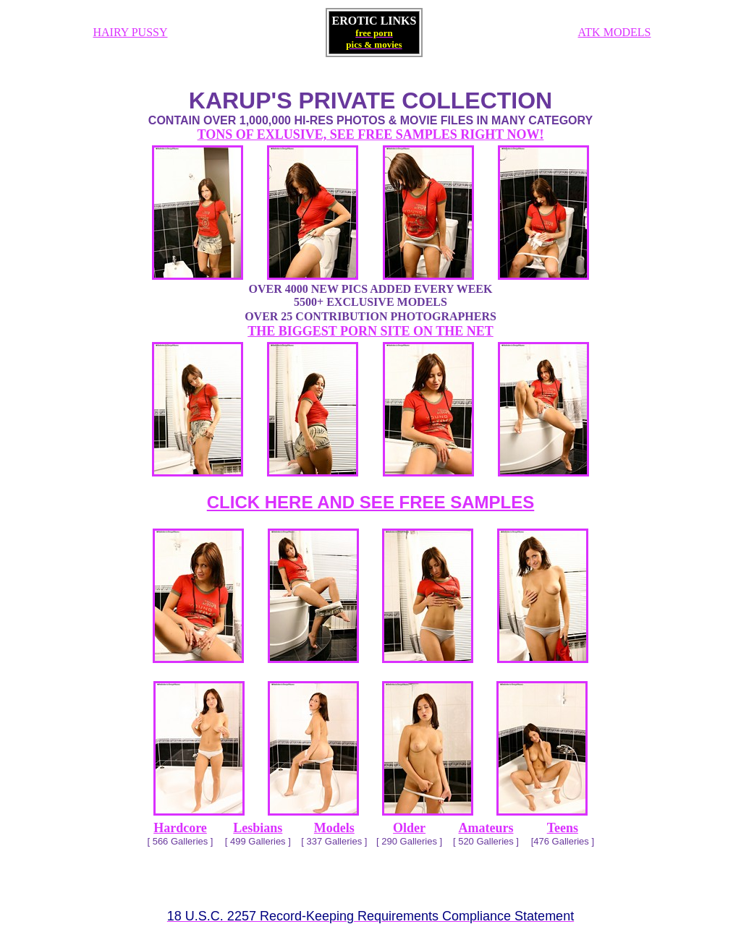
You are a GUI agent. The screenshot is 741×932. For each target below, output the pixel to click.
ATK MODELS (614, 32)
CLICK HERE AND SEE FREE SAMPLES (371, 502)
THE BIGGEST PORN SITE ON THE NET (370, 331)
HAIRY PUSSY (130, 32)
